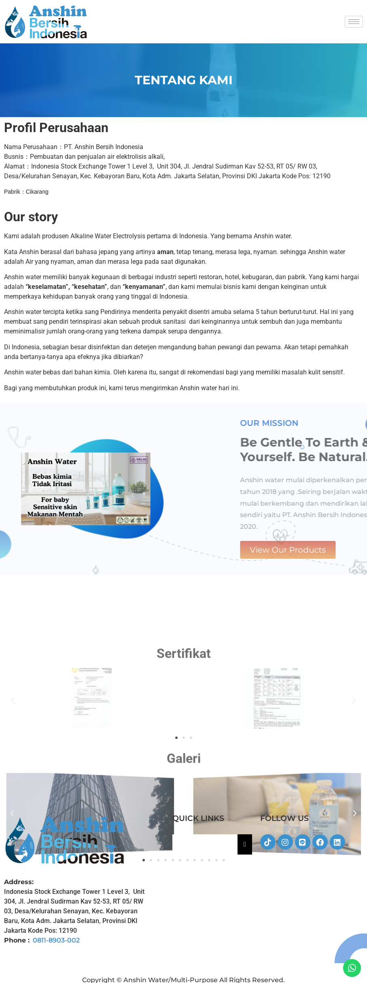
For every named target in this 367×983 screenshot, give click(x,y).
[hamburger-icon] (354, 22)
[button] (13, 792)
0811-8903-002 (56, 940)
